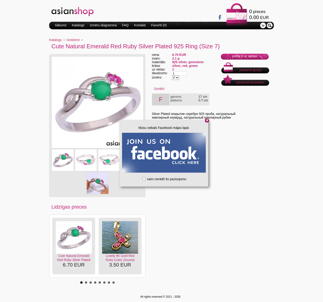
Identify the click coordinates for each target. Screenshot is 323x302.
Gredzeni (73, 40)
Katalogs (78, 25)
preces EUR (259, 14)
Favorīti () (159, 25)
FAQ (125, 25)
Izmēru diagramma (103, 25)
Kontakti (140, 25)
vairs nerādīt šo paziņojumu (164, 179)
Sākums (61, 25)
